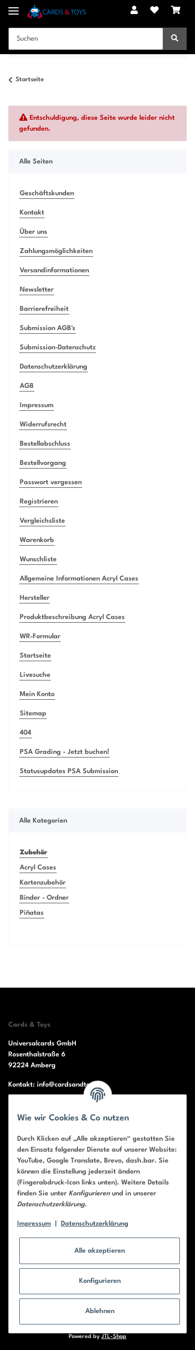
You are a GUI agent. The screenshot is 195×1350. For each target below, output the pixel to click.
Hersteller (34, 598)
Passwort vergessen (51, 482)
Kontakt (32, 212)
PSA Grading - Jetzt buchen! (64, 752)
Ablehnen (99, 1311)
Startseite (35, 655)
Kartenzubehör (43, 882)
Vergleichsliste (42, 521)
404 (25, 732)
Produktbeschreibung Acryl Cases (72, 617)
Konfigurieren (100, 1281)
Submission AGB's (47, 328)
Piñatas (32, 913)
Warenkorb (37, 540)
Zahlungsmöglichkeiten (56, 251)
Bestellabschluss (45, 443)
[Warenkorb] (176, 11)
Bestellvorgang (43, 463)
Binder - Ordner (44, 897)
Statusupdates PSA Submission (69, 771)
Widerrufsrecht (43, 424)
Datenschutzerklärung (53, 366)
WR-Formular (40, 636)
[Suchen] (85, 39)
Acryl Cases (38, 867)
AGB (27, 386)
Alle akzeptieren (99, 1250)
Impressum (37, 405)
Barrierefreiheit (44, 309)
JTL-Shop (113, 1337)
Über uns (33, 232)
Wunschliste (38, 559)
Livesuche (35, 675)
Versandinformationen (54, 270)
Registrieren (39, 501)
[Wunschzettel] (154, 11)
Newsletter (37, 289)
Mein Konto (37, 694)
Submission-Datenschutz (58, 347)
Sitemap (33, 713)
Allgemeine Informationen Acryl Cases (79, 578)
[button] (134, 11)
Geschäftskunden (47, 193)
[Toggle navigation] (13, 6)
